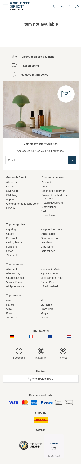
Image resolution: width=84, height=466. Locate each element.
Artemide (11, 317)
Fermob (11, 313)
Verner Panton (14, 282)
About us (11, 182)
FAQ (44, 186)
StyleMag (12, 195)
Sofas (9, 250)
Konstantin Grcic (50, 269)
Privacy (10, 207)
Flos (43, 300)
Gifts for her (48, 250)
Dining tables (48, 233)
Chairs (10, 233)
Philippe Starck (15, 286)
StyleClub (12, 190)
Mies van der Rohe (52, 277)
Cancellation (49, 215)
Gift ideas (46, 242)
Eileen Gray (13, 273)
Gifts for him (48, 246)
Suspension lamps (52, 229)
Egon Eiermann (50, 273)
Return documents (53, 202)
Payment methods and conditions (55, 197)
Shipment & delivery (53, 190)
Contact (46, 182)
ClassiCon (47, 308)
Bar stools (12, 238)
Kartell (10, 304)
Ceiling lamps (14, 242)
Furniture (11, 246)
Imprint (10, 199)
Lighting (11, 229)
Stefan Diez (48, 282)
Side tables (12, 255)
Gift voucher (49, 206)
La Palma (46, 304)
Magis (44, 313)
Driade (45, 317)
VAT (44, 211)
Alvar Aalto (12, 269)
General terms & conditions (22, 203)
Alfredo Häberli (49, 286)
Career (10, 186)
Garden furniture (50, 238)
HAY (9, 300)
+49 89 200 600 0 (40, 379)
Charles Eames (15, 277)
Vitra (9, 308)
